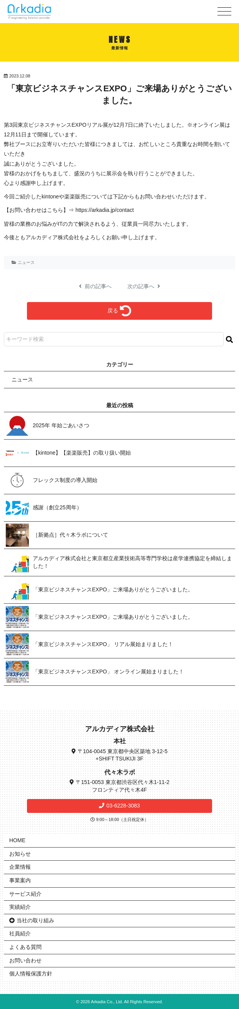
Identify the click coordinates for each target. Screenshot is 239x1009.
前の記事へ (95, 286)
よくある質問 (25, 947)
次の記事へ (143, 286)
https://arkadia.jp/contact (104, 210)
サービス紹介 (25, 894)
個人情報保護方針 (30, 973)
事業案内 (20, 880)
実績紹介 (20, 907)
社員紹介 (20, 933)
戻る (119, 311)
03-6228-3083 (123, 805)
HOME (17, 840)
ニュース (26, 262)
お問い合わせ (25, 960)
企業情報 (20, 867)
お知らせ (20, 854)
